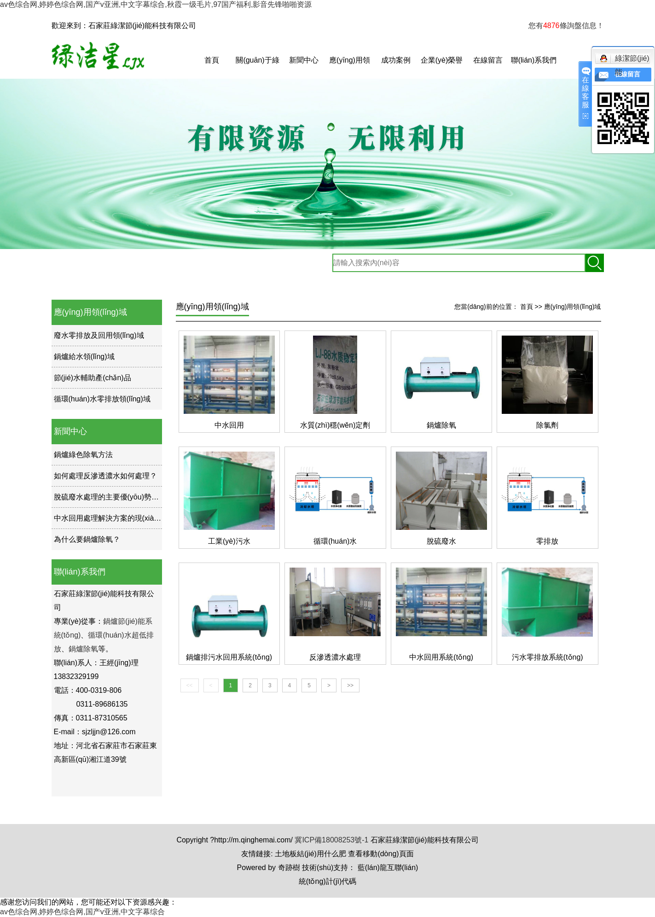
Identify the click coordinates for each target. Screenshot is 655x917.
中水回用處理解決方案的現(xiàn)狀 (111, 518)
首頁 (211, 60)
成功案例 (396, 60)
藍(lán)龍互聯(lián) (388, 867)
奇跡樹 (289, 867)
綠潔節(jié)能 (624, 59)
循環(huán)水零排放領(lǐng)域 (102, 399)
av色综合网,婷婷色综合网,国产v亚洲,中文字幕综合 (82, 912)
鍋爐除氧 (83, 649)
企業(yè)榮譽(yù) (442, 67)
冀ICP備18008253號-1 (331, 840)
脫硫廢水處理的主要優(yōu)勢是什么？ (117, 497)
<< (189, 685)
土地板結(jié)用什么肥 (310, 854)
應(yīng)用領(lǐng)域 (349, 67)
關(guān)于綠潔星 (257, 67)
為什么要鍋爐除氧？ (87, 539)
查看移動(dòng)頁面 (380, 854)
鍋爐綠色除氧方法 (83, 454)
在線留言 (488, 60)
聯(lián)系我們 (534, 60)
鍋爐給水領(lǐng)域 (84, 356)
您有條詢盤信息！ (566, 25)
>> (350, 685)
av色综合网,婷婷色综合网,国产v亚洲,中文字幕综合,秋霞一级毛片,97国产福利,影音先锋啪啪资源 (156, 4)
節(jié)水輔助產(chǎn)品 (92, 378)
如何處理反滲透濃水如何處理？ (105, 476)
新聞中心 (304, 60)
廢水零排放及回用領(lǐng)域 (99, 335)
